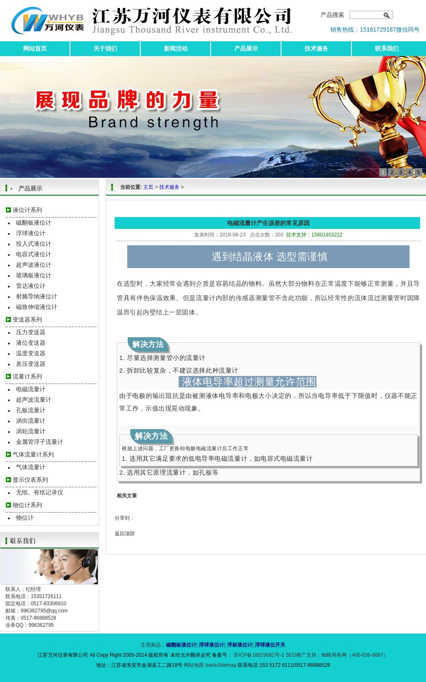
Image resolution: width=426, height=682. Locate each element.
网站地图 (194, 665)
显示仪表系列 (30, 479)
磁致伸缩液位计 (36, 306)
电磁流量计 (31, 389)
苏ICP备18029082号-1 (259, 655)
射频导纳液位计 (36, 296)
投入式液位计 (33, 243)
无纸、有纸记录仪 (39, 492)
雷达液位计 (31, 285)
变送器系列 (27, 319)
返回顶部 (125, 534)
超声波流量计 (33, 399)
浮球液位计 (31, 233)
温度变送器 (31, 353)
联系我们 (387, 48)
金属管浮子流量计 (39, 441)
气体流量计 (31, 467)
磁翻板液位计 (33, 222)
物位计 (25, 517)
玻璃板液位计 (33, 275)
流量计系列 (27, 376)
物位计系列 (27, 505)
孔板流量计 (31, 410)
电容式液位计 (33, 254)
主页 (148, 187)
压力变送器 (31, 332)
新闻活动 (176, 48)
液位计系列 (27, 210)
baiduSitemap (221, 665)
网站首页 (35, 48)
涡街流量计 (31, 420)
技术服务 (316, 48)
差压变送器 (31, 363)
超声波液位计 (33, 264)
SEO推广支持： (304, 655)
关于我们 (105, 48)
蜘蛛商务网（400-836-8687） (355, 655)
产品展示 (246, 48)
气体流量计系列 (33, 454)
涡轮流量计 (31, 431)
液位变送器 (31, 342)
